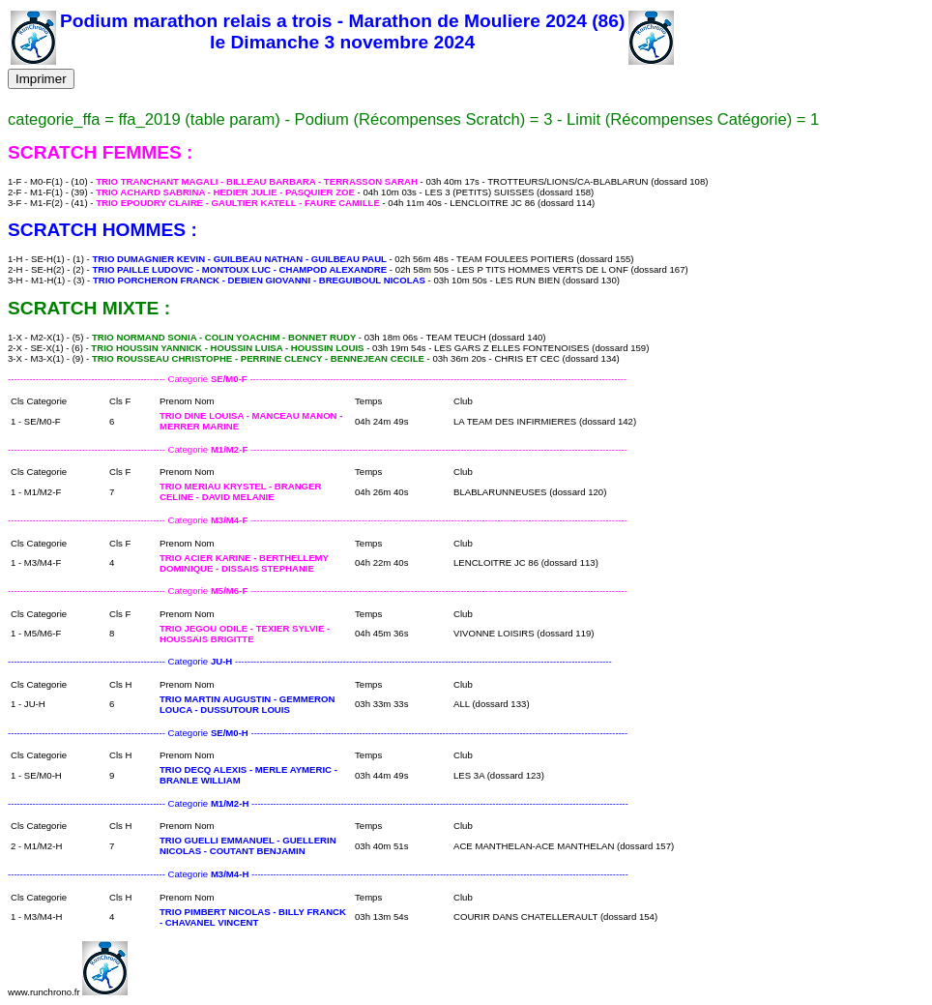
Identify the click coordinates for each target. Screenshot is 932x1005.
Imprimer (41, 79)
